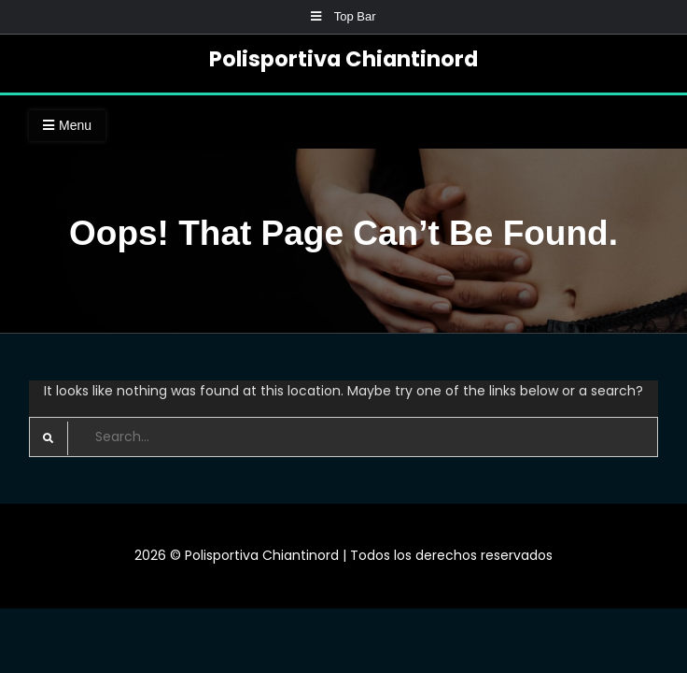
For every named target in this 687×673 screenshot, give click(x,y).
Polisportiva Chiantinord (343, 59)
